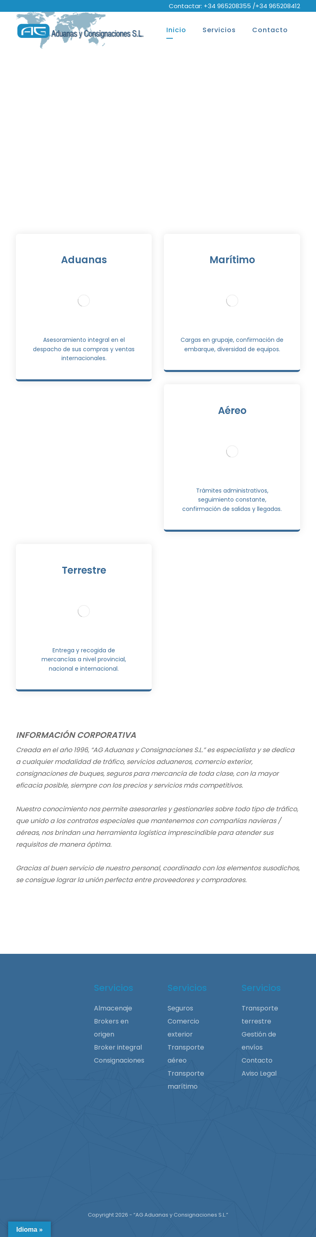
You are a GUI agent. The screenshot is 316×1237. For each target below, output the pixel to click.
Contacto (257, 1060)
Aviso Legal (259, 1073)
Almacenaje (113, 1008)
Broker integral (118, 1047)
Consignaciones (119, 1060)
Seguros (180, 1008)
